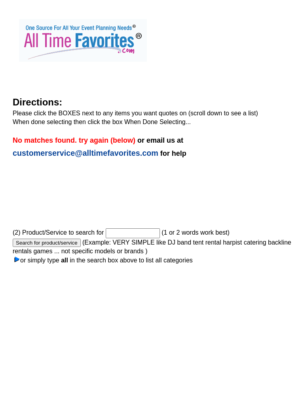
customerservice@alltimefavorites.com (85, 153)
